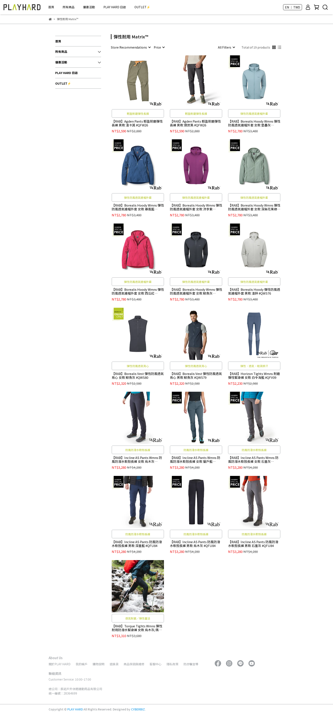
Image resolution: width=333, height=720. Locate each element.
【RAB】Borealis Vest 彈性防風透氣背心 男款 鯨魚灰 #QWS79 (196, 375)
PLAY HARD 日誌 (114, 7)
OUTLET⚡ (142, 7)
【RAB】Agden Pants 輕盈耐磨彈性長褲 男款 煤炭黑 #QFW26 (195, 123)
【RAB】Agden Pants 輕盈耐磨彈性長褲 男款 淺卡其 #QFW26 (137, 123)
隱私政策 (172, 664)
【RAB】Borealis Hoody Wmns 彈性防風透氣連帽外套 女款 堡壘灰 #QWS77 (254, 123)
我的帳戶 (81, 664)
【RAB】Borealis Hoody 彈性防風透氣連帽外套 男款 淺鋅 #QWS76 (254, 291)
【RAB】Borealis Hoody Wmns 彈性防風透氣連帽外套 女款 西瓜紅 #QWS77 (138, 291)
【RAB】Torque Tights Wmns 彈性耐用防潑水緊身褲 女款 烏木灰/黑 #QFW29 (137, 628)
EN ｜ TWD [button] (292, 7)
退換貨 (114, 664)
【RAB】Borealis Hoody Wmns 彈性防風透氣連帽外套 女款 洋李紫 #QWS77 (196, 207)
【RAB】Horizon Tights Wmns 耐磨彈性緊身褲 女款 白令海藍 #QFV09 (254, 375)
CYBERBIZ (138, 709)
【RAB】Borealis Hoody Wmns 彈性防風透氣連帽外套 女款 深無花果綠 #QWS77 (254, 207)
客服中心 (155, 664)
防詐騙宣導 (190, 664)
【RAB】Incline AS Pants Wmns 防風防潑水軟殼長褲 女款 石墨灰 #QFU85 (253, 459)
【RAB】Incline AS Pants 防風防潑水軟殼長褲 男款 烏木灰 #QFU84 (195, 544)
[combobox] (130, 47)
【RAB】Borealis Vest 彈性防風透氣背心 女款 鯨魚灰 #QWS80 (138, 375)
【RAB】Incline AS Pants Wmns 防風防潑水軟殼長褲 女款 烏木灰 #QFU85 (137, 459)
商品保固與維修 (134, 664)
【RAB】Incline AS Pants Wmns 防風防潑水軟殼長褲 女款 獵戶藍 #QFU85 (195, 459)
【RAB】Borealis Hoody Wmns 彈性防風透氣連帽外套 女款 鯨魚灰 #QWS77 (196, 291)
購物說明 (98, 664)
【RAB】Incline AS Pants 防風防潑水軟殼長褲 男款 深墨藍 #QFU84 (137, 544)
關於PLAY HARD (60, 664)
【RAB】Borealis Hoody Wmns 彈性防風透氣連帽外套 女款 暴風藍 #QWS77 (138, 207)
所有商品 (69, 7)
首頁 (51, 7)
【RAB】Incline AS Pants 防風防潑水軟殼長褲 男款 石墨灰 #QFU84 (253, 544)
